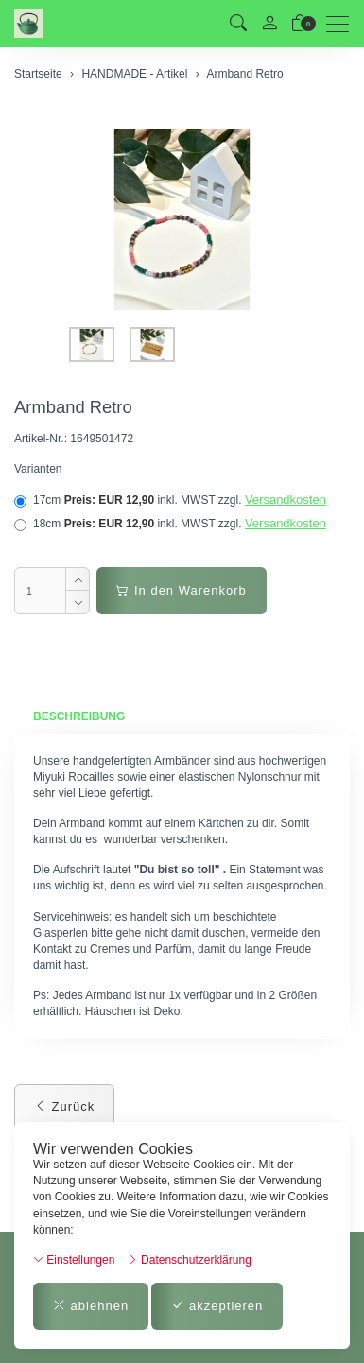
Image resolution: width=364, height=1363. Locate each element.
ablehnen (91, 1306)
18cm (170, 523)
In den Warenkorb (181, 590)
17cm (170, 500)
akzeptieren (217, 1306)
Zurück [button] (64, 1106)
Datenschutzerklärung (189, 1260)
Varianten (37, 468)
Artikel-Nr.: (40, 438)
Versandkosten (285, 499)
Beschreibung (79, 716)
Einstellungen (73, 1260)
